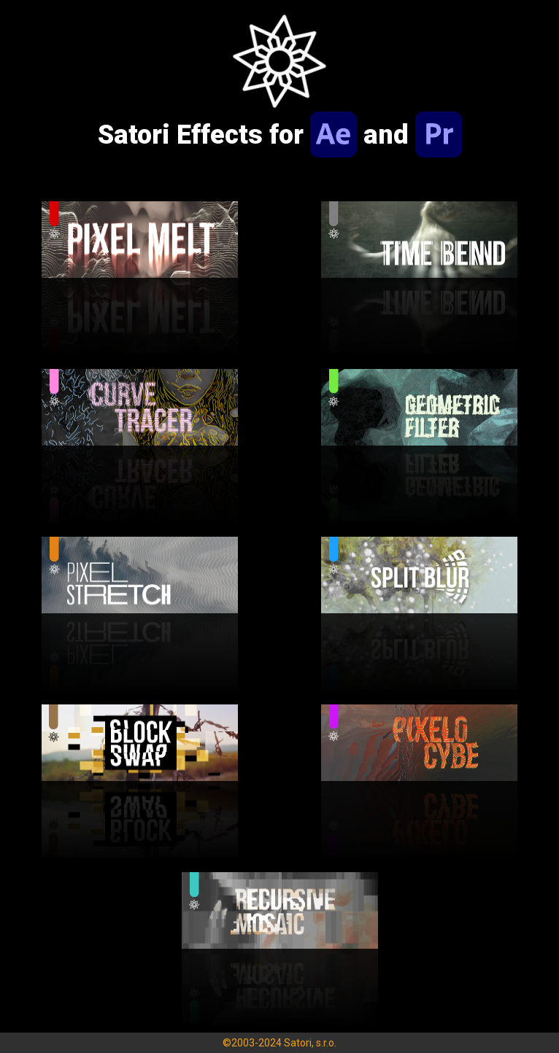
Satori (298, 1043)
